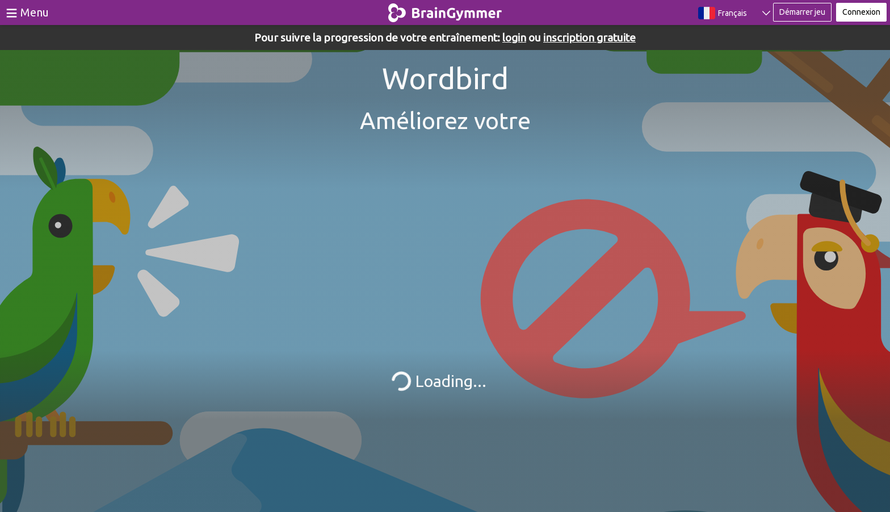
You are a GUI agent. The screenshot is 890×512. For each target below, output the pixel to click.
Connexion (861, 11)
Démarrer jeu (802, 11)
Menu (34, 12)
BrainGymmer (445, 10)
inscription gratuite (589, 37)
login (514, 37)
